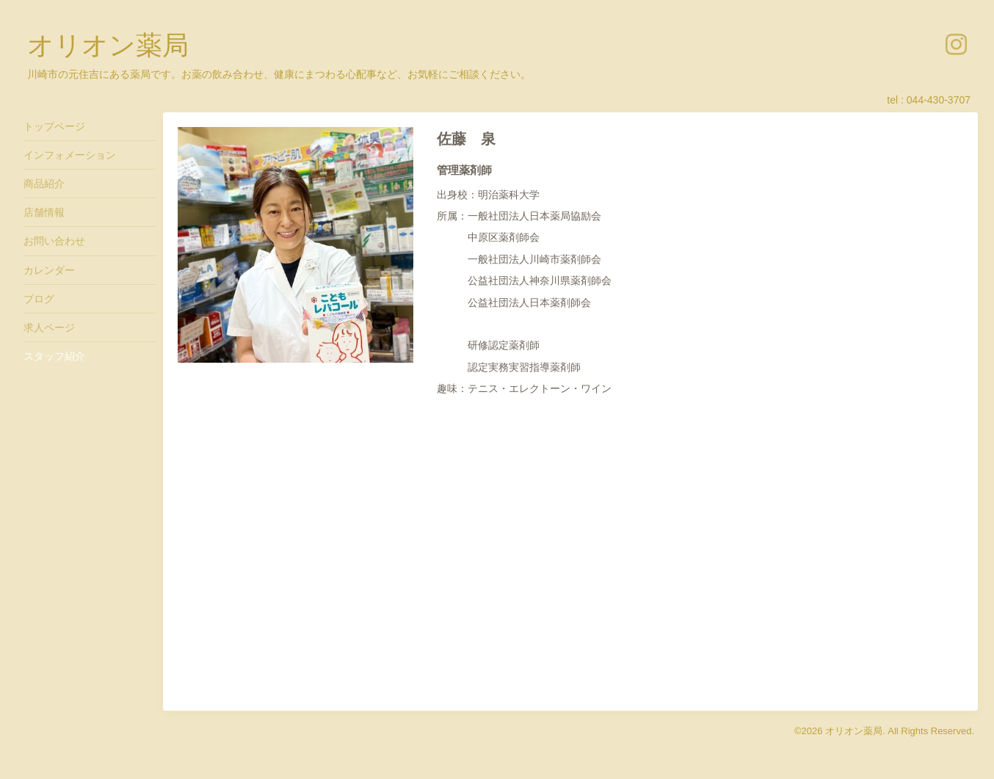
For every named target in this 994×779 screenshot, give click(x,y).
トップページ (54, 126)
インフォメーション (69, 155)
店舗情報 (44, 212)
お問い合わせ (54, 241)
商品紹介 (44, 183)
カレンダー (49, 270)
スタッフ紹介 (54, 356)
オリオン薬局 (108, 45)
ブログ (38, 299)
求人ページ (49, 327)
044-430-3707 (939, 100)
